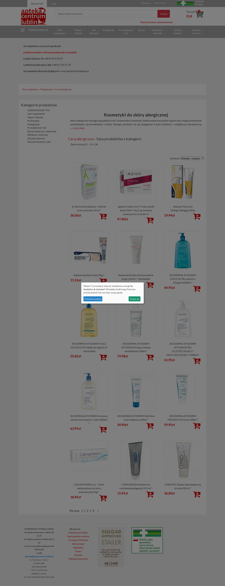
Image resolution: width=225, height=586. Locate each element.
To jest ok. (134, 299)
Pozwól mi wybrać (93, 299)
